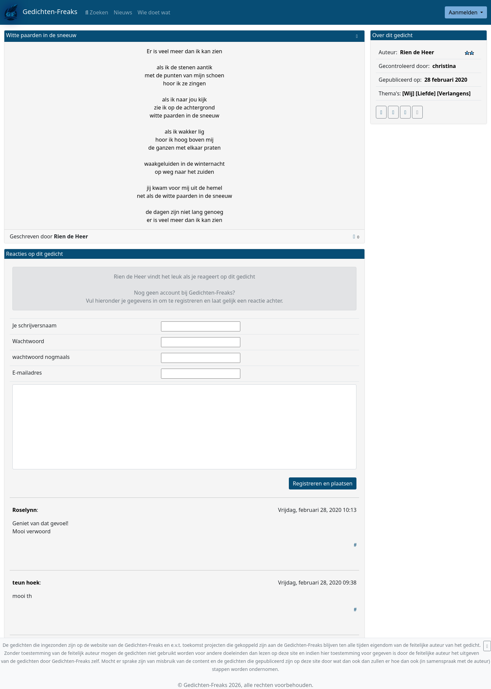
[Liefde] (426, 93)
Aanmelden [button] (464, 12)
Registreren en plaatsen (322, 483)
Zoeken (96, 12)
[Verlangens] (454, 93)
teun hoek (25, 582)
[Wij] (408, 93)
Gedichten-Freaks (40, 12)
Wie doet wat (154, 12)
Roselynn (24, 510)
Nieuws (122, 12)
